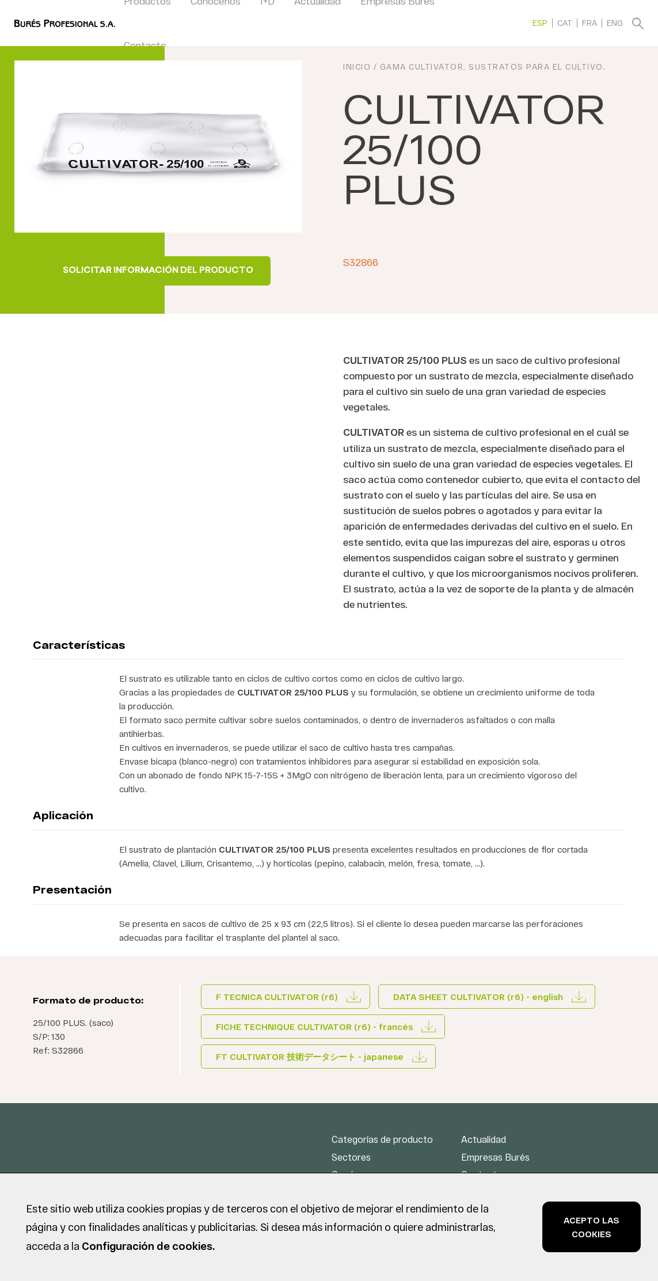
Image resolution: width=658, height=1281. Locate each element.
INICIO (357, 67)
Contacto (145, 45)
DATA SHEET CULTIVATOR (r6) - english (478, 996)
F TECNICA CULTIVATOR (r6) (277, 996)
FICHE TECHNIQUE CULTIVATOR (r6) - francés (314, 1026)
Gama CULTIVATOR (422, 67)
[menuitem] (540, 22)
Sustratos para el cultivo (536, 67)
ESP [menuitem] (540, 23)
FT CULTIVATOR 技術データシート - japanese (310, 1056)
